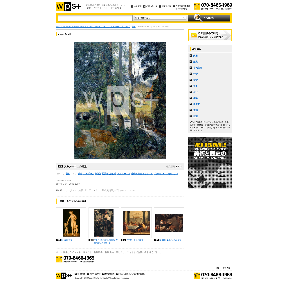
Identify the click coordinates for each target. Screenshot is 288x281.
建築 (195, 98)
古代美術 (197, 67)
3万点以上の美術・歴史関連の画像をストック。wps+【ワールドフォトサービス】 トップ (93, 27)
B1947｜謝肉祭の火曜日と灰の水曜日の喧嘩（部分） (106, 241)
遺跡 (195, 110)
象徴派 (98, 173)
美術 (134, 27)
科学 (195, 74)
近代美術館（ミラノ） (142, 173)
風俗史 (196, 104)
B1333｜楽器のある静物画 (170, 240)
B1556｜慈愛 (66, 240)
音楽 (195, 86)
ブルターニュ (123, 173)
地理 (195, 116)
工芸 (195, 92)
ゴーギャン (88, 173)
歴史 (195, 61)
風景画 (105, 173)
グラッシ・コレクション (166, 173)
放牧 (111, 173)
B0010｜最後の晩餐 (135, 240)
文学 (195, 80)
